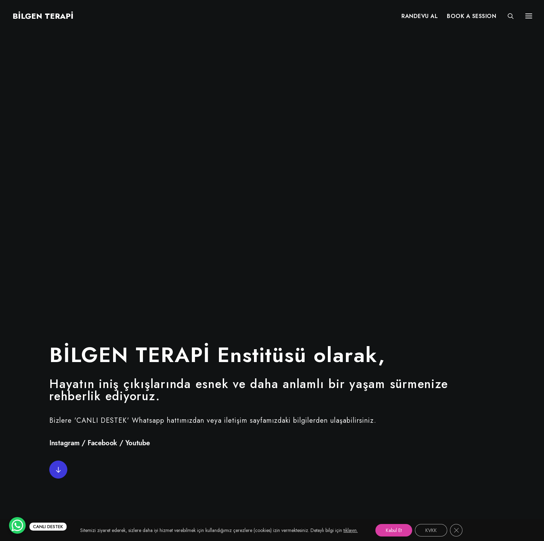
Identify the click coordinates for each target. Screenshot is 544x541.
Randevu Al (242, 424)
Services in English (253, 460)
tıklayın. (350, 530)
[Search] (507, 16)
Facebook (102, 168)
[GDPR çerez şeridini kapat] (456, 530)
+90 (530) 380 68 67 (432, 436)
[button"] (80, 400)
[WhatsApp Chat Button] (17, 525)
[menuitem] (419, 16)
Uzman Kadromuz (251, 436)
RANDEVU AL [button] (419, 16)
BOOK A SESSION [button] (471, 16)
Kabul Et (394, 530)
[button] (58, 195)
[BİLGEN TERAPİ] (42, 16)
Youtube (137, 168)
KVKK (234, 472)
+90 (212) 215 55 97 (431, 424)
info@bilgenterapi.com (433, 448)
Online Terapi (245, 448)
